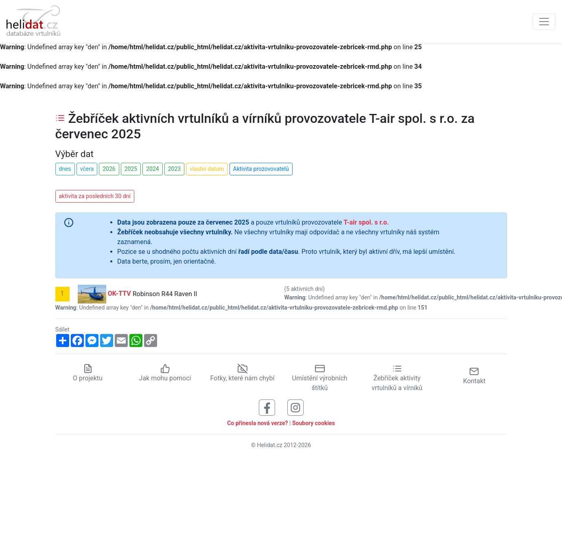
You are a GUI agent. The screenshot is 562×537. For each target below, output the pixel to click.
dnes (65, 169)
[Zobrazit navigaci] (544, 21)
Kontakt (474, 376)
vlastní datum (207, 169)
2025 (131, 169)
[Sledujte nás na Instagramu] (295, 407)
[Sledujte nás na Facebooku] (267, 407)
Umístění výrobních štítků (320, 378)
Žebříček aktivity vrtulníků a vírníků (397, 378)
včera (87, 169)
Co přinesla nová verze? (257, 423)
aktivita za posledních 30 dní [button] (95, 196)
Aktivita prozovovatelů (261, 169)
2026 (109, 169)
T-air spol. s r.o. (366, 222)
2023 (174, 169)
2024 (152, 169)
